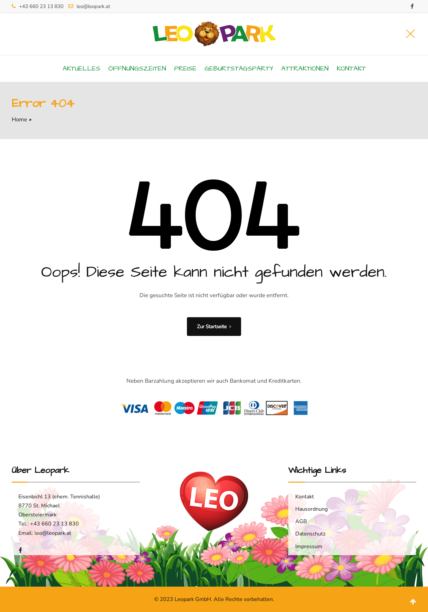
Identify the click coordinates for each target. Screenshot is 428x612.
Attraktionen (305, 68)
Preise (185, 68)
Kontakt (351, 68)
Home (19, 119)
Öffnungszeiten (137, 68)
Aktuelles (81, 68)
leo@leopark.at (93, 6)
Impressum (308, 546)
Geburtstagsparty (239, 68)
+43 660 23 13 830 (41, 6)
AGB (301, 521)
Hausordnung (311, 509)
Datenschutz (310, 533)
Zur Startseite (214, 326)
